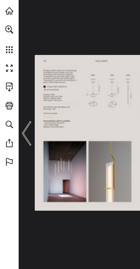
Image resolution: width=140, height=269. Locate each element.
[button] (9, 29)
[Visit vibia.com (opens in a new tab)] (9, 10)
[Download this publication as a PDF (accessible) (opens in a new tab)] (9, 87)
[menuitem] (9, 39)
